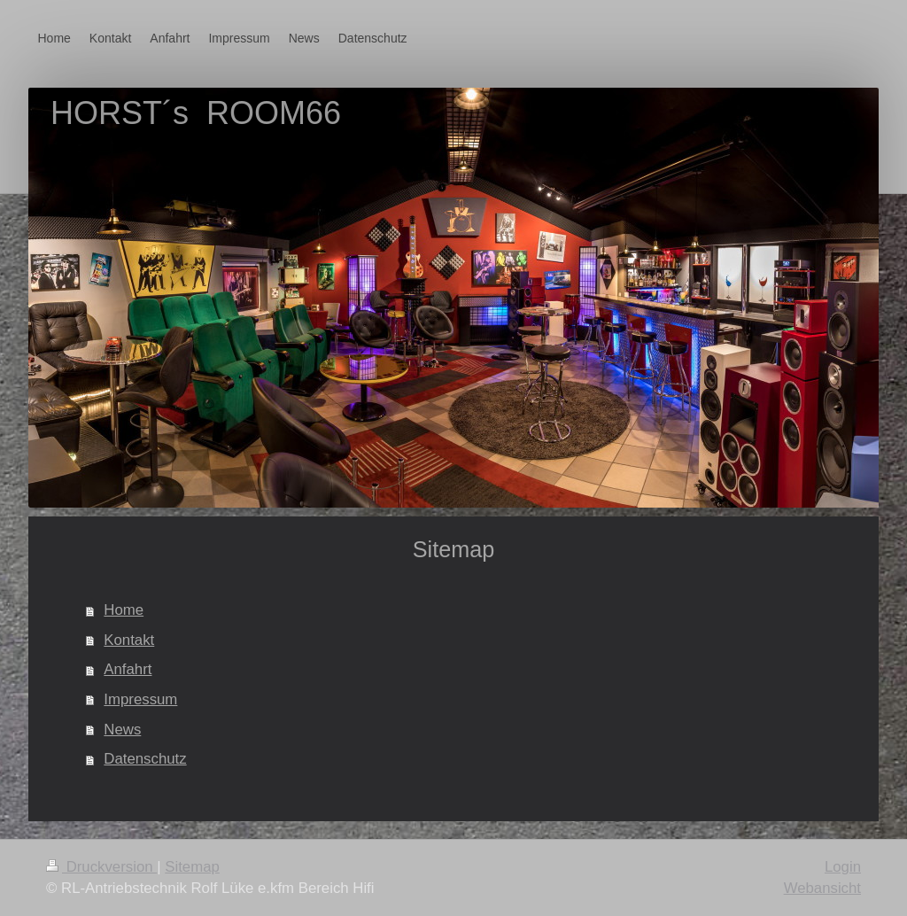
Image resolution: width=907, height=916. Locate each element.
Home (123, 610)
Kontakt (129, 640)
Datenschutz (145, 758)
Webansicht (822, 888)
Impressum (140, 699)
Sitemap (192, 866)
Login (843, 866)
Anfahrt (127, 669)
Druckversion (101, 866)
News (122, 729)
